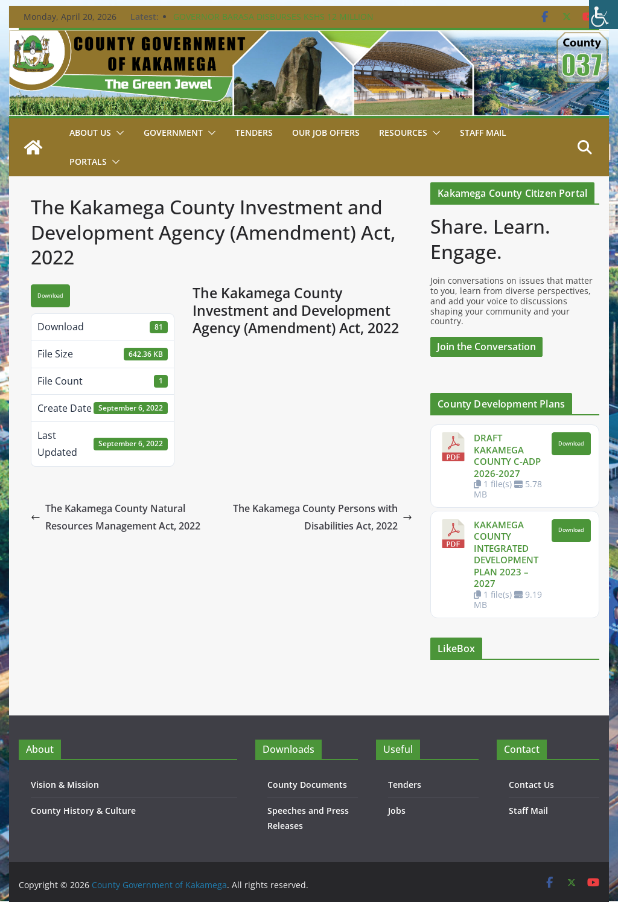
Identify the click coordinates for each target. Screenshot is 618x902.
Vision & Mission (65, 784)
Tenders (254, 132)
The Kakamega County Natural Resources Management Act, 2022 (115, 517)
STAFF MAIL (483, 132)
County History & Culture (83, 810)
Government (173, 132)
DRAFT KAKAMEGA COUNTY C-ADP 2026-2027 (507, 455)
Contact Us (531, 784)
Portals (88, 161)
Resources (403, 132)
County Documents (307, 784)
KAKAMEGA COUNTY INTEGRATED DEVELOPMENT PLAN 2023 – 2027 (506, 554)
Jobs (397, 810)
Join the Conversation (486, 346)
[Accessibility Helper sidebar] (603, 14)
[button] (117, 132)
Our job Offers (326, 132)
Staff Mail (528, 810)
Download (50, 295)
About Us (90, 132)
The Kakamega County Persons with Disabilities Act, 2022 (322, 517)
